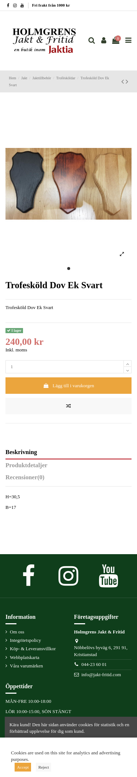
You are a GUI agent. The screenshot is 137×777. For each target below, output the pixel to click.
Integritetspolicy (25, 640)
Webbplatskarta (24, 657)
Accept (23, 767)
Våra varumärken (26, 666)
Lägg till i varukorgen (68, 385)
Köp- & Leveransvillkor (33, 648)
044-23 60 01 (94, 664)
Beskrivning (21, 452)
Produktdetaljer (26, 465)
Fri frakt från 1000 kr (51, 5)
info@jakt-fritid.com (101, 674)
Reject (43, 767)
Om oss (17, 632)
